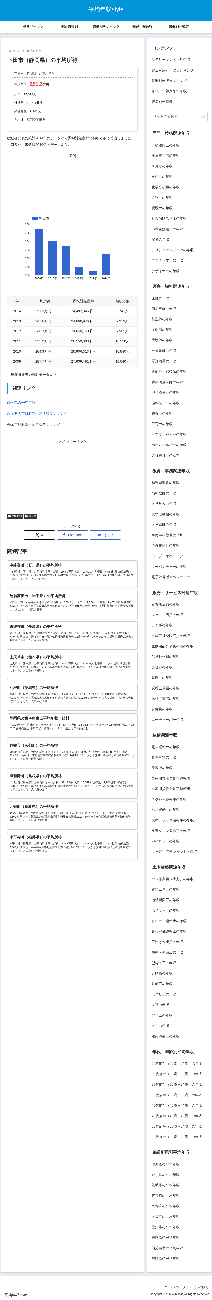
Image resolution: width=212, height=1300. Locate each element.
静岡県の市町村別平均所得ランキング (37, 414)
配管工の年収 (162, 1015)
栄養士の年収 (162, 413)
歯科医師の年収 (164, 309)
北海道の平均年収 (166, 1164)
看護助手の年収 (164, 361)
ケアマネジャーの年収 (169, 435)
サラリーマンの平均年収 (171, 60)
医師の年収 (160, 298)
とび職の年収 (162, 973)
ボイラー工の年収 (166, 911)
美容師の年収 (162, 667)
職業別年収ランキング (169, 81)
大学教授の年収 (164, 504)
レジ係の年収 (162, 625)
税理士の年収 (162, 208)
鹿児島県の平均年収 (167, 1248)
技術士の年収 (162, 177)
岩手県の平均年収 (166, 1175)
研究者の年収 (162, 166)
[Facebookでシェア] (72, 535)
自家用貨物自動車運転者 (171, 789)
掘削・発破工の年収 (167, 952)
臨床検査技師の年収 (167, 382)
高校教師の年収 (164, 493)
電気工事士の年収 (166, 889)
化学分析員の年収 (166, 187)
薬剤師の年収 (162, 330)
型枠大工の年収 (164, 963)
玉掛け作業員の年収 (167, 942)
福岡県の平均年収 (166, 1238)
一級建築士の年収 (166, 145)
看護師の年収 (162, 340)
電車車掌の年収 (164, 757)
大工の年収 (160, 1026)
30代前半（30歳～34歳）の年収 (177, 1085)
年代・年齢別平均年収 (169, 91)
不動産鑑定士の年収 (167, 229)
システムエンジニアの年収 (173, 250)
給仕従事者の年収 (166, 699)
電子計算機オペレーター (171, 577)
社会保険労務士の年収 (169, 219)
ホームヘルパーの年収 (169, 445)
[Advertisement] (72, 184)
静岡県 (30, 516)
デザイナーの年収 (166, 271)
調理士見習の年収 (166, 688)
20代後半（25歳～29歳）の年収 (177, 1074)
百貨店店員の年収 (166, 604)
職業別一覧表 (162, 102)
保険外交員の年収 (166, 657)
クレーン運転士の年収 (169, 921)
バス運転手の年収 (166, 810)
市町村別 (15, 516)
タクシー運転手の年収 (169, 799)
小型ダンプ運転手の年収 (171, 831)
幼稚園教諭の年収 (166, 483)
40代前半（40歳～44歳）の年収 (177, 1105)
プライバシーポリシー (177, 1287)
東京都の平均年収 (166, 1196)
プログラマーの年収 (167, 260)
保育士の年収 (162, 424)
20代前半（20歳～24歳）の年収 (177, 1064)
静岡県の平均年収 (21, 402)
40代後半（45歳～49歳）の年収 (177, 1116)
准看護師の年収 (164, 351)
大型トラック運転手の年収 (173, 820)
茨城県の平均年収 (166, 1185)
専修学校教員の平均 (167, 535)
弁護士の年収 (162, 198)
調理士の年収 (162, 678)
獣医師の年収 (162, 319)
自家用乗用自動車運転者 (171, 778)
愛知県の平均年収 (166, 1227)
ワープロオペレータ (167, 556)
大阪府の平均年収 (166, 1217)
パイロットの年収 (166, 841)
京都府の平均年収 (166, 1206)
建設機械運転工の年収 (169, 931)
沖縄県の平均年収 (166, 1258)
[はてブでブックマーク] (105, 535)
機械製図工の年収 (166, 900)
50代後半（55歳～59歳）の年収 (177, 1137)
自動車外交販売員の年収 (171, 636)
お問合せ (202, 1287)
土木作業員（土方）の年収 (173, 879)
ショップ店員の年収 (167, 615)
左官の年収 (160, 1005)
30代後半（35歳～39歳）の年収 (177, 1095)
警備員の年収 (162, 709)
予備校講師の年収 (166, 545)
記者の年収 (160, 239)
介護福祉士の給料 (166, 455)
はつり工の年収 (164, 994)
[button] (203, 116)
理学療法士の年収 (166, 392)
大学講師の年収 (164, 525)
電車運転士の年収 (166, 747)
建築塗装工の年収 (166, 1036)
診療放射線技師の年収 (169, 372)
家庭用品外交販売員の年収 (173, 646)
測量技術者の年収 (166, 156)
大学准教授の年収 (166, 514)
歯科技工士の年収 (166, 403)
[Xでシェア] (39, 535)
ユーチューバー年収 (167, 720)
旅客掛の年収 (162, 768)
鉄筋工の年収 (162, 984)
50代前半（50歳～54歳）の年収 (177, 1126)
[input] (179, 116)
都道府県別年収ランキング (173, 70)
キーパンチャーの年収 (169, 567)
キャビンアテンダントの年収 (174, 852)
